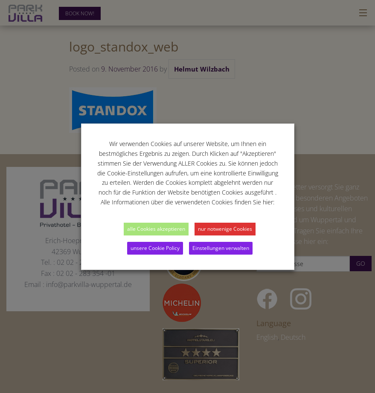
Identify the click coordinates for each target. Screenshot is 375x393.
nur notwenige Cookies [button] (225, 228)
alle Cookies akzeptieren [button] (156, 228)
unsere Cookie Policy (155, 248)
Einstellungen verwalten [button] (220, 248)
